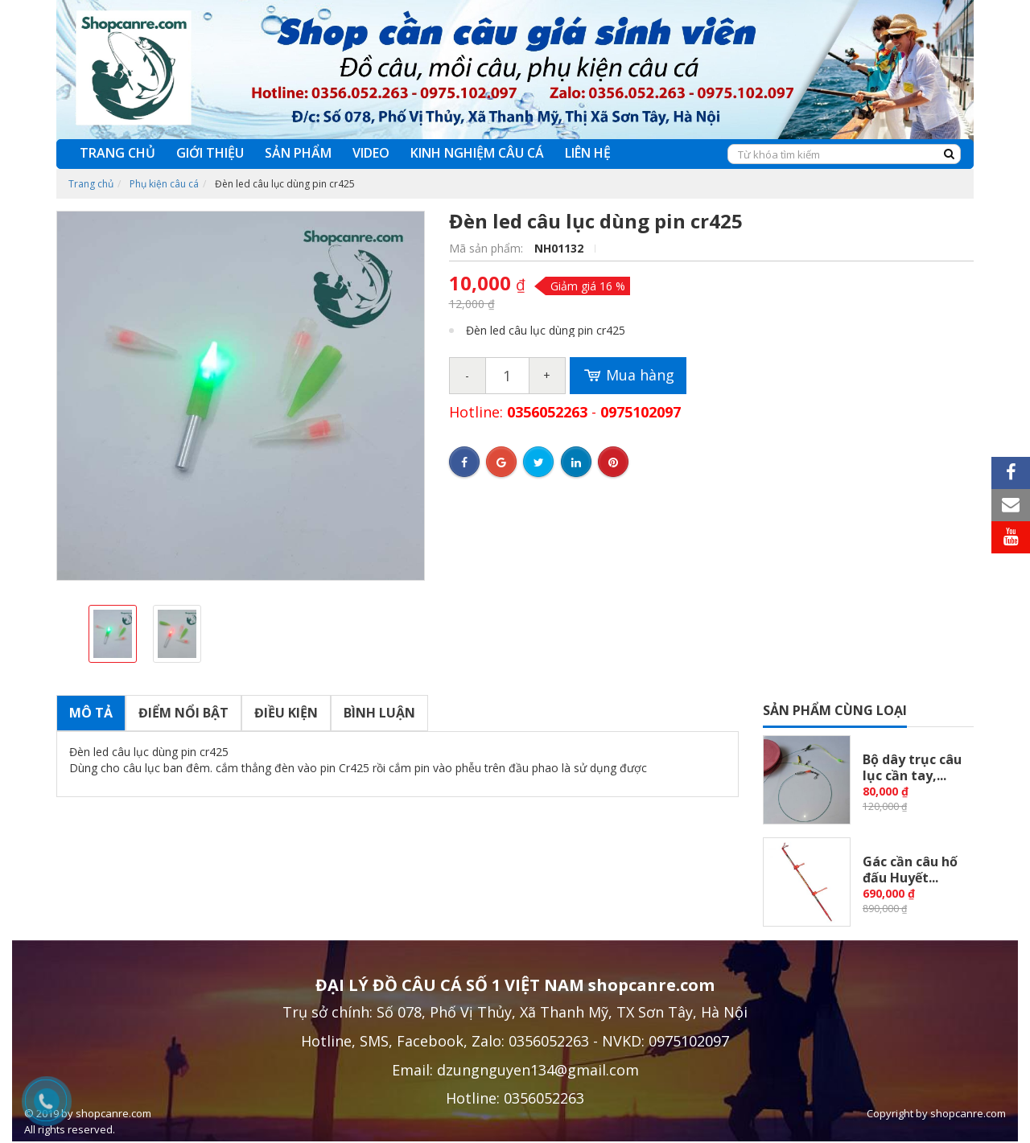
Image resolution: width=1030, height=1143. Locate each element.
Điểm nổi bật (183, 713)
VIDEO (370, 153)
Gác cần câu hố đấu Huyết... (910, 869)
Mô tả (91, 713)
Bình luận (379, 713)
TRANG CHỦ (117, 153)
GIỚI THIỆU (210, 153)
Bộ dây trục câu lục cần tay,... (912, 767)
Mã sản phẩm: (487, 248)
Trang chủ (90, 184)
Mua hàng (628, 375)
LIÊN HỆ (588, 153)
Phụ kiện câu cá (164, 184)
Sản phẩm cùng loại (835, 710)
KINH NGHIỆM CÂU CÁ (477, 153)
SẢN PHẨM (298, 153)
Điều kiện (286, 713)
